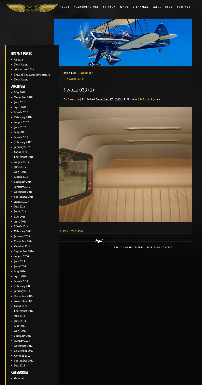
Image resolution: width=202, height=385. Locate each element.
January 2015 (22, 236)
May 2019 (19, 92)
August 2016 (21, 162)
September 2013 (24, 310)
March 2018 (21, 112)
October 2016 (22, 151)
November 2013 (23, 301)
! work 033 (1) (75, 78)
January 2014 (22, 291)
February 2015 (23, 231)
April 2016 (20, 171)
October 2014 (22, 246)
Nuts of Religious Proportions (32, 74)
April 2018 (20, 107)
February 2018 (23, 117)
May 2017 (19, 132)
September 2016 (24, 156)
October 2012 (22, 355)
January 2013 (22, 340)
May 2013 (19, 325)
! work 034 (61, 230)
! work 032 (76, 230)
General (19, 378)
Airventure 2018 (24, 69)
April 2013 (20, 330)
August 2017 (21, 122)
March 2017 (21, 137)
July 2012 (19, 365)
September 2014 (24, 251)
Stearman (141, 7)
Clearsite (73, 99)
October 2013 (22, 306)
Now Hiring (21, 64)
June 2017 (20, 127)
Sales (157, 7)
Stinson (109, 7)
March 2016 (21, 176)
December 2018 (23, 97)
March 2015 (21, 226)
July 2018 (19, 102)
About (65, 7)
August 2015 (21, 201)
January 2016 (22, 186)
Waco (124, 7)
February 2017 (23, 142)
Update (18, 59)
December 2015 (23, 191)
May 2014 (19, 271)
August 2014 (21, 256)
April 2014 (20, 276)
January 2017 (22, 147)
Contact (184, 7)
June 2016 (20, 166)
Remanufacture (86, 7)
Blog (169, 7)
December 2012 (23, 345)
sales (148, 248)
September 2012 (24, 360)
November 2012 (23, 350)
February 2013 (23, 335)
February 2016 (23, 181)
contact (167, 248)
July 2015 (19, 206)
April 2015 (20, 221)
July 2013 (19, 315)
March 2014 (21, 281)
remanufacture (133, 248)
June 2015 (20, 211)
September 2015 (24, 196)
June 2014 (20, 266)
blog (157, 248)
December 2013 (23, 296)
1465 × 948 (145, 99)
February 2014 (23, 286)
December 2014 (23, 241)
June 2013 (20, 321)
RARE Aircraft (70, 73)
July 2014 (19, 261)
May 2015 (19, 216)
